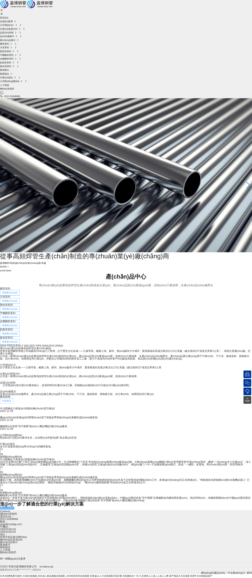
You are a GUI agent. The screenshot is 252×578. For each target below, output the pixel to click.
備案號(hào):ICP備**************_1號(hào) (20, 569)
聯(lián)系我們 (8, 552)
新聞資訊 (5, 547)
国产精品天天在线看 (179, 576)
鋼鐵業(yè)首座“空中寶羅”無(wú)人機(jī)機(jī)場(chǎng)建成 (33, 426)
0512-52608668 (12, 96)
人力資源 (5, 549)
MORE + (4, 266)
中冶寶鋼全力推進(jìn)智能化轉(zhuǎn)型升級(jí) (27, 408)
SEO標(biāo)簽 (47, 566)
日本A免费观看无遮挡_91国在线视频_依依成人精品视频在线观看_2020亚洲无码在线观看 (44, 576)
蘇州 (249, 572)
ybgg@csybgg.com (11, 524)
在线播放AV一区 (130, 576)
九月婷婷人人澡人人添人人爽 (154, 576)
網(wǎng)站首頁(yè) (11, 539)
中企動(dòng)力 (236, 572)
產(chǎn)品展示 (9, 542)
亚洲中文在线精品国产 (201, 576)
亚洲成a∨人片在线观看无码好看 (106, 576)
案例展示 (5, 544)
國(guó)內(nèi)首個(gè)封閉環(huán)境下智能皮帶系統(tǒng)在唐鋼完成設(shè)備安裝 (49, 417)
